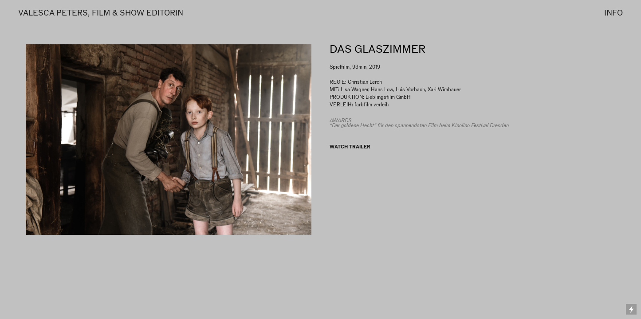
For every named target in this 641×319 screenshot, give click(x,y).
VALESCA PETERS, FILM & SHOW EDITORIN (100, 12)
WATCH (339, 147)
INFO (613, 12)
